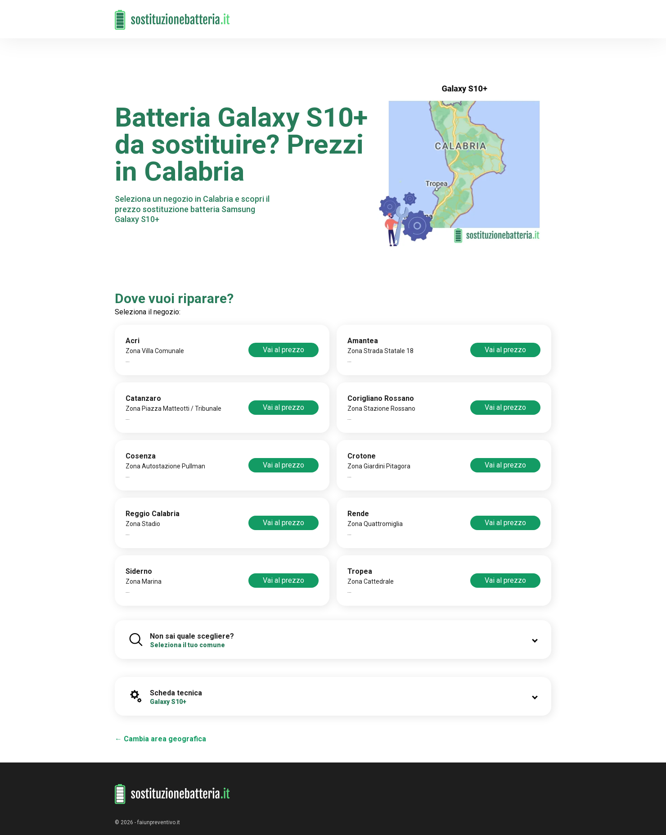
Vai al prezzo (283, 349)
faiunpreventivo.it (158, 822)
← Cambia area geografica (160, 739)
